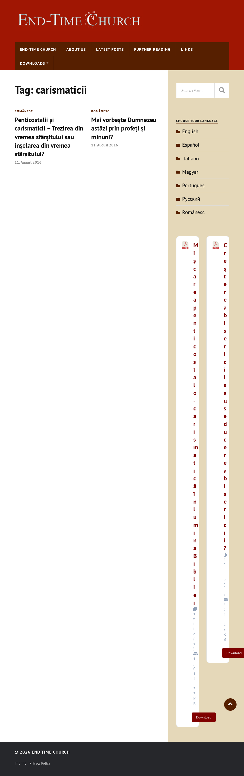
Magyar (190, 172)
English (190, 131)
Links (187, 49)
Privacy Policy (40, 763)
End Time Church (51, 752)
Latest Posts (110, 49)
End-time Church (38, 49)
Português (193, 185)
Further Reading (152, 49)
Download (203, 717)
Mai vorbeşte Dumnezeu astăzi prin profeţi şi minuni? (123, 128)
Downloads (32, 63)
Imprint (20, 763)
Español (190, 144)
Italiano (190, 158)
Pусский (191, 198)
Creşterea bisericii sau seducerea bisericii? (225, 396)
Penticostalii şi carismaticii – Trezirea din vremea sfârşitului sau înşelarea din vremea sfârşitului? (49, 137)
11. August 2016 (28, 162)
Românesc (24, 111)
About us (76, 49)
